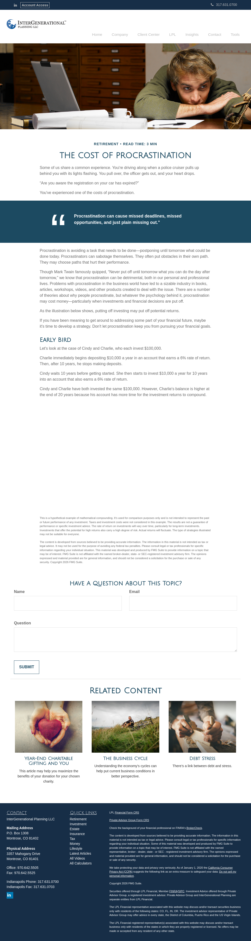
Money (75, 843)
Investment (78, 823)
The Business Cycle (125, 757)
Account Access (35, 5)
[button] (129, 25)
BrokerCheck (194, 827)
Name (19, 591)
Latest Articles (80, 853)
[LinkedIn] (15, 5)
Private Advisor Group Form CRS (129, 819)
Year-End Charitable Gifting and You (49, 760)
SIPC (181, 890)
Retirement (78, 818)
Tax (72, 838)
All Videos (77, 858)
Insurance (77, 833)
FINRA (173, 890)
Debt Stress (202, 757)
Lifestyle (76, 848)
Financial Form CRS (127, 811)
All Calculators (81, 862)
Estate (75, 828)
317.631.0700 (224, 5)
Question (22, 622)
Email (134, 591)
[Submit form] (26, 666)
